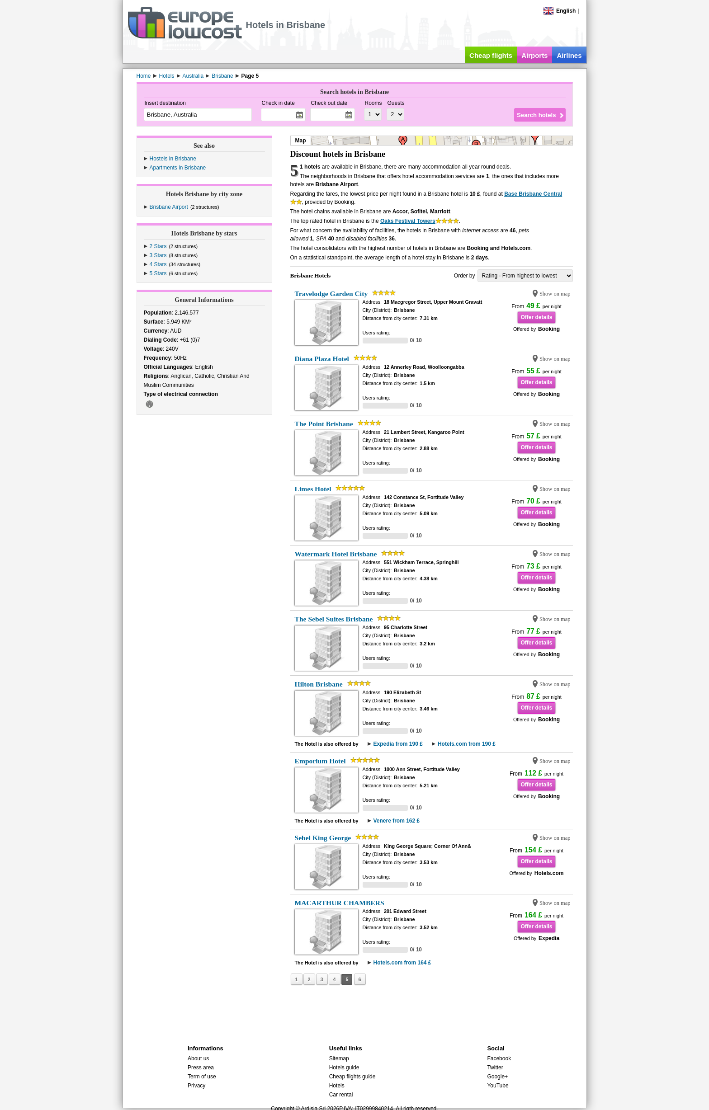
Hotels (337, 1085)
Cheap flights (490, 55)
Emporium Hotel (320, 761)
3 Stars (158, 255)
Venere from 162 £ (396, 821)
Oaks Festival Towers (407, 221)
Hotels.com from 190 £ (467, 744)
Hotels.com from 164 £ (402, 962)
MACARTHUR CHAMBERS (339, 903)
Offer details (536, 317)
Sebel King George (323, 838)
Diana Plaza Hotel (322, 358)
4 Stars (158, 264)
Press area (201, 1067)
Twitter (495, 1067)
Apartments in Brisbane (178, 168)
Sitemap (339, 1058)
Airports (534, 55)
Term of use (202, 1076)
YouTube (497, 1085)
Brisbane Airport (169, 207)
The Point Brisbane (324, 424)
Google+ (497, 1076)
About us (198, 1058)
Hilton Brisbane (319, 684)
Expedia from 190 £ (398, 744)
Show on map (555, 294)
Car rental (341, 1094)
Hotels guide (344, 1067)
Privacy (196, 1085)
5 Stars (158, 273)
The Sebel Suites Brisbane (334, 619)
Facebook (499, 1058)
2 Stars (158, 246)
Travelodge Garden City (331, 293)
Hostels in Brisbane (173, 158)
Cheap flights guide (352, 1076)
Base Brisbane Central (533, 194)
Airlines (569, 55)
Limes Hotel (313, 489)
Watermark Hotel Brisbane (336, 554)
